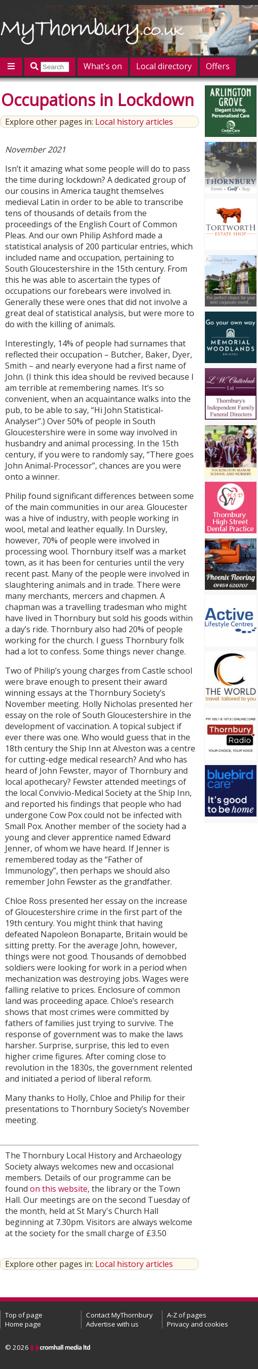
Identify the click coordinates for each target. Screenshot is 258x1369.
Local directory (164, 66)
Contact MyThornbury (119, 1315)
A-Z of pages (186, 1315)
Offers (218, 66)
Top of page (23, 1315)
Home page (23, 1324)
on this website (59, 1188)
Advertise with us (112, 1324)
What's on (102, 66)
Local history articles (134, 121)
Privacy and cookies (197, 1324)
